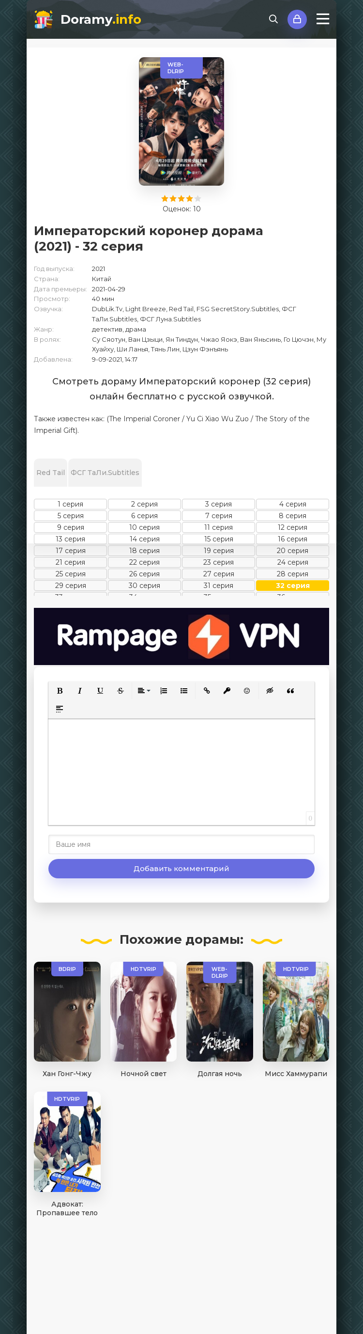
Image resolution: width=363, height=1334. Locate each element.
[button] (59, 691)
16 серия (292, 539)
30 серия (144, 585)
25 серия (71, 574)
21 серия (70, 562)
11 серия (218, 527)
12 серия (292, 527)
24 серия (292, 562)
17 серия (71, 550)
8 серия (292, 515)
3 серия (218, 504)
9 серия (70, 527)
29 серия (70, 585)
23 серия (218, 562)
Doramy (100, 19)
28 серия (292, 574)
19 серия (219, 550)
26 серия (144, 574)
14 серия (145, 539)
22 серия (144, 562)
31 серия (218, 585)
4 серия (292, 504)
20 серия (292, 550)
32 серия (293, 585)
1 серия (70, 504)
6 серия (144, 515)
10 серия (144, 527)
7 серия (218, 515)
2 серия (144, 504)
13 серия (70, 539)
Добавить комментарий (181, 868)
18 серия (144, 550)
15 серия (218, 539)
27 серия (218, 574)
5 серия (71, 515)
